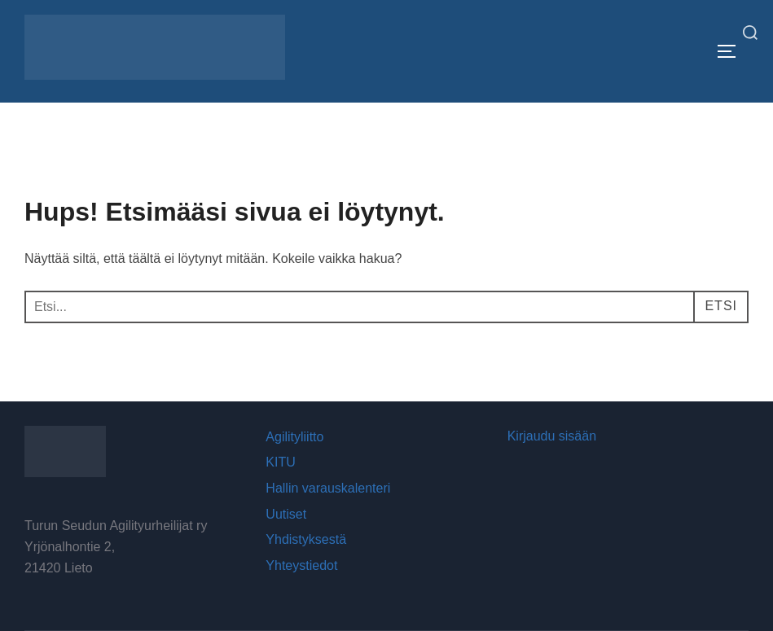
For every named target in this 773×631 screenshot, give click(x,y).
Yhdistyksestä (306, 539)
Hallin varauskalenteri (328, 488)
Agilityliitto (294, 437)
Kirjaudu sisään (551, 436)
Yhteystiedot (301, 565)
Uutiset (286, 514)
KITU (280, 462)
